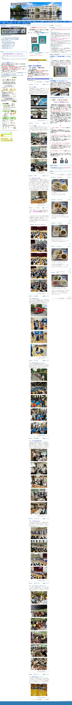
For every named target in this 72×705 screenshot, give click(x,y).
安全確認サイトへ (41, 52)
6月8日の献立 (59, 199)
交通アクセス (19, 23)
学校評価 (34, 21)
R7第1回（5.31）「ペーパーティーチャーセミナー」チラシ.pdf (14, 58)
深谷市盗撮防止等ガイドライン (57, 21)
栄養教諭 (69, 177)
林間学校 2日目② (37, 583)
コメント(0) (47, 120)
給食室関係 (3, 23)
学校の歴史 (19, 21)
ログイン (17, 0)
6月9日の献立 (59, 177)
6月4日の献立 (58, 246)
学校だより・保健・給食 (26, 21)
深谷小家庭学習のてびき (26, 23)
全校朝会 (35, 175)
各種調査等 (42, 21)
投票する (40, 120)
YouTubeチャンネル (5, 35)
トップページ (4, 21)
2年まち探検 (36, 360)
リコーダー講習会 (36, 207)
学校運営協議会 (36, 438)
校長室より (65, 21)
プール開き (36, 84)
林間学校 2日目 (36, 674)
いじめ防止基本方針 (50, 21)
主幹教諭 (47, 84)
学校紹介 (11, 21)
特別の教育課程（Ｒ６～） (11, 23)
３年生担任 (47, 207)
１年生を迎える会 (36, 518)
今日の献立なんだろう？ (57, 167)
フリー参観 (36, 123)
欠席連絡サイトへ (33, 52)
